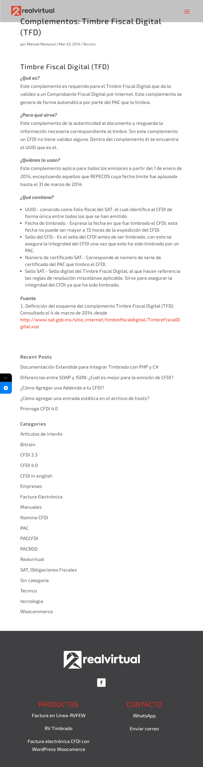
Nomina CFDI (34, 517)
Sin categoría (34, 580)
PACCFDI (29, 538)
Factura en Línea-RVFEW (59, 715)
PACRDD (29, 549)
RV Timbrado (58, 728)
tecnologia (31, 601)
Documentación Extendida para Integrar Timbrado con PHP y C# (89, 367)
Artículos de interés (41, 434)
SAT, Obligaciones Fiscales (48, 570)
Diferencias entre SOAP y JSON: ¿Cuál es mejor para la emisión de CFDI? (97, 377)
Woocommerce (36, 611)
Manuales (31, 507)
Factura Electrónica (41, 496)
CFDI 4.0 (29, 465)
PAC (24, 528)
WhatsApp (144, 715)
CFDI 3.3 (28, 455)
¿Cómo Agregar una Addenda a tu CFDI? (62, 387)
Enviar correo (144, 728)
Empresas (31, 486)
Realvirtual (32, 559)
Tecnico (89, 44)
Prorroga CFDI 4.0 (39, 408)
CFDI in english (36, 476)
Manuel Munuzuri (41, 44)
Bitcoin (28, 444)
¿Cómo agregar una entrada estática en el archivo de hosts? (84, 398)
